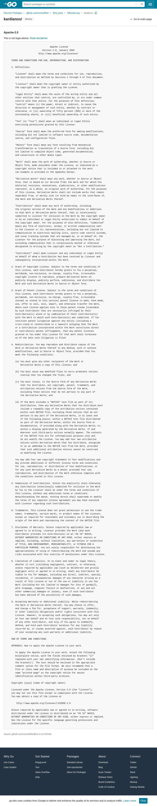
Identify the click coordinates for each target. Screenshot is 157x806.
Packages (73, 756)
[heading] (13, 4)
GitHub (133, 767)
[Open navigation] (150, 4)
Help (37, 777)
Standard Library (75, 762)
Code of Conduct (106, 787)
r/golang (134, 777)
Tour (37, 767)
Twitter (133, 762)
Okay (143, 800)
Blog (100, 767)
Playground (40, 762)
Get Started (42, 756)
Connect (135, 756)
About (102, 756)
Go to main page (141, 19)
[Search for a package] (80, 4)
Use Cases (9, 762)
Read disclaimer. (39, 38)
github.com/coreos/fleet (37, 13)
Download (103, 762)
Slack (132, 772)
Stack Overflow (42, 772)
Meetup (133, 782)
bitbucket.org (73, 13)
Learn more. (130, 800)
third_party (58, 13)
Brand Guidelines (106, 782)
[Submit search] (142, 4)
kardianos (88, 13)
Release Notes (105, 777)
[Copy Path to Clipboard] (95, 13)
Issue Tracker (104, 772)
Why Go (9, 756)
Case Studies (10, 767)
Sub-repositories (74, 767)
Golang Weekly (137, 787)
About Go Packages (76, 772)
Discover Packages (13, 13)
